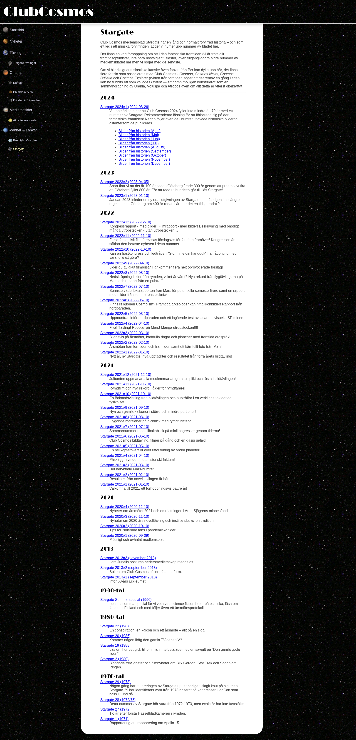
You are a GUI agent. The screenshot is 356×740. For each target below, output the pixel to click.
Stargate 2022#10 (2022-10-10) (125, 249)
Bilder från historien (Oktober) (142, 155)
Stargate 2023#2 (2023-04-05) (124, 182)
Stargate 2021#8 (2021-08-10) (124, 417)
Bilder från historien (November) (144, 159)
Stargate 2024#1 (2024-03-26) (124, 107)
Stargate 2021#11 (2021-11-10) (125, 384)
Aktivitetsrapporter (25, 120)
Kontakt (18, 83)
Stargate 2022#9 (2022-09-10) (124, 263)
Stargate (19, 149)
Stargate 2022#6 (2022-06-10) (124, 300)
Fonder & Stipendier (26, 100)
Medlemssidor (21, 110)
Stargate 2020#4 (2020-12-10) (124, 507)
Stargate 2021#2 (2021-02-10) (124, 475)
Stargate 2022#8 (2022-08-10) (124, 273)
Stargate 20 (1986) (115, 636)
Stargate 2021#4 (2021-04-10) (124, 455)
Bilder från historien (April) (140, 131)
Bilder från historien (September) (145, 151)
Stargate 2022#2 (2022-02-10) (124, 342)
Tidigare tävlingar (24, 63)
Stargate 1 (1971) (114, 719)
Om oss (16, 73)
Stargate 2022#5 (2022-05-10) (124, 314)
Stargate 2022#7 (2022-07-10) (124, 286)
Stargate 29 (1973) (115, 682)
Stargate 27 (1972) (115, 709)
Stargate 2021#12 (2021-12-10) (125, 375)
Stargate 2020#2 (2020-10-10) (124, 526)
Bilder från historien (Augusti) (142, 147)
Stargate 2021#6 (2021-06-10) (124, 436)
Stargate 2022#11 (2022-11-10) (125, 236)
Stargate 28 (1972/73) (118, 700)
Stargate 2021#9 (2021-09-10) (124, 407)
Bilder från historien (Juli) (139, 143)
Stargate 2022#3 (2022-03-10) (124, 333)
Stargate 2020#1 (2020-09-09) (124, 535)
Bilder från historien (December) (144, 163)
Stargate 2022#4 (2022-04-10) (124, 323)
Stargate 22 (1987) (115, 626)
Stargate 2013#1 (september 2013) (128, 577)
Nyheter (16, 41)
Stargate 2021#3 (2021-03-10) (124, 465)
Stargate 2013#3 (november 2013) (128, 558)
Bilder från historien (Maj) (139, 135)
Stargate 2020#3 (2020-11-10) (124, 516)
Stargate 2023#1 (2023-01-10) (124, 196)
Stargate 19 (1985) (115, 645)
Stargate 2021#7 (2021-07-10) (124, 427)
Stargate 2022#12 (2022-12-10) (125, 222)
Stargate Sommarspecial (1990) (126, 600)
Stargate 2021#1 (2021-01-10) (124, 484)
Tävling (16, 53)
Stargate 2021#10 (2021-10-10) (125, 394)
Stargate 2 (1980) (114, 659)
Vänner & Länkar (23, 130)
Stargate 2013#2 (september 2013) (128, 568)
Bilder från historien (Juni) (139, 139)
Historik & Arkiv (23, 91)
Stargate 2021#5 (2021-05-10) (124, 446)
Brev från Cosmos (25, 140)
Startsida (17, 30)
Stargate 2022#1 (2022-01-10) (124, 352)
